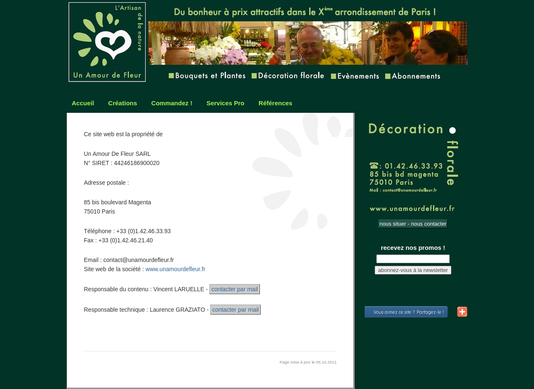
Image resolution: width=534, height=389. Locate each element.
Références (275, 103)
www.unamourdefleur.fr (175, 269)
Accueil (83, 103)
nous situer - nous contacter (413, 224)
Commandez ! (171, 103)
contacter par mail (234, 289)
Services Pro (225, 103)
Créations (122, 103)
